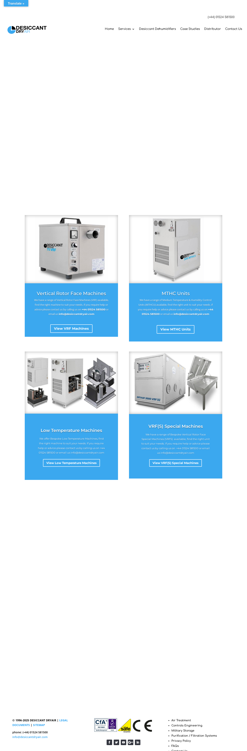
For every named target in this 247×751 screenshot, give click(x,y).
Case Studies (190, 29)
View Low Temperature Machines (71, 463)
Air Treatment (181, 720)
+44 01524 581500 (93, 309)
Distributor (212, 29)
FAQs (175, 746)
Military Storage (182, 730)
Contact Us (233, 29)
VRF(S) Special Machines (175, 426)
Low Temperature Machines (71, 430)
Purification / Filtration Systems (194, 735)
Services (124, 29)
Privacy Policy (181, 740)
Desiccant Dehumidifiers (157, 29)
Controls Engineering (186, 725)
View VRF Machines (71, 328)
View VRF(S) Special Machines (176, 463)
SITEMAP (39, 725)
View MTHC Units (175, 329)
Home (109, 29)
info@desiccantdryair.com (76, 314)
